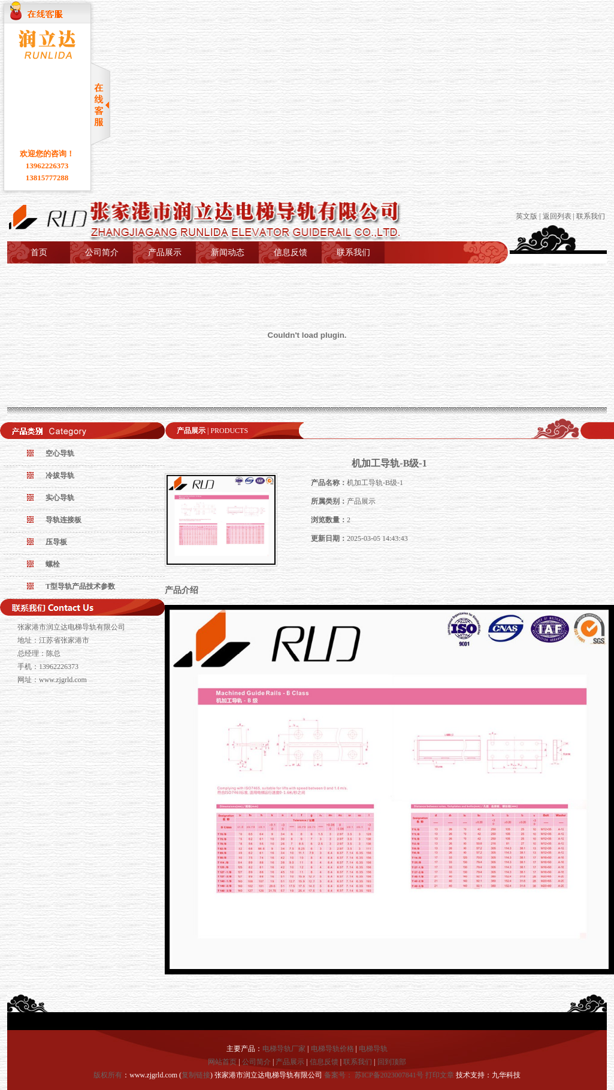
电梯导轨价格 (332, 1048)
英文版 (526, 216)
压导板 (56, 542)
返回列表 (557, 216)
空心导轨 (60, 453)
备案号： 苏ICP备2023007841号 (374, 1075)
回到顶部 (391, 1062)
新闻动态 (227, 252)
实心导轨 (60, 497)
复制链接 (196, 1075)
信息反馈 (290, 252)
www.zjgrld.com (63, 680)
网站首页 (222, 1062)
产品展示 (165, 252)
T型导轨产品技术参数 (80, 586)
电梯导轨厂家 (284, 1048)
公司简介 (102, 252)
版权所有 (107, 1075)
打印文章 (439, 1075)
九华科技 (506, 1075)
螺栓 (53, 564)
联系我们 (590, 216)
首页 (39, 252)
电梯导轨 (373, 1048)
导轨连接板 (63, 520)
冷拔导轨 (60, 475)
